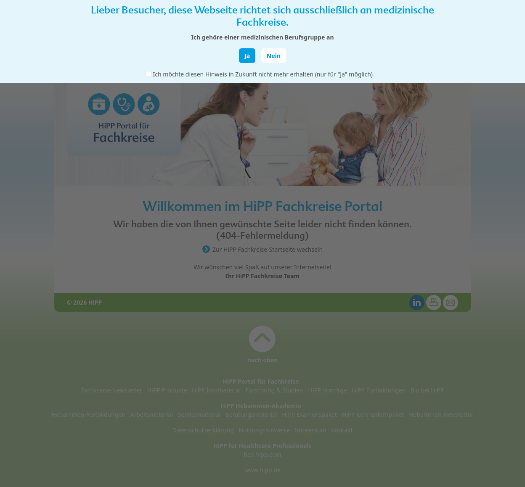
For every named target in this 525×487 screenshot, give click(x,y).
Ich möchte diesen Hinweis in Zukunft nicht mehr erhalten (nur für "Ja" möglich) (263, 74)
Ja (247, 56)
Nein (274, 56)
